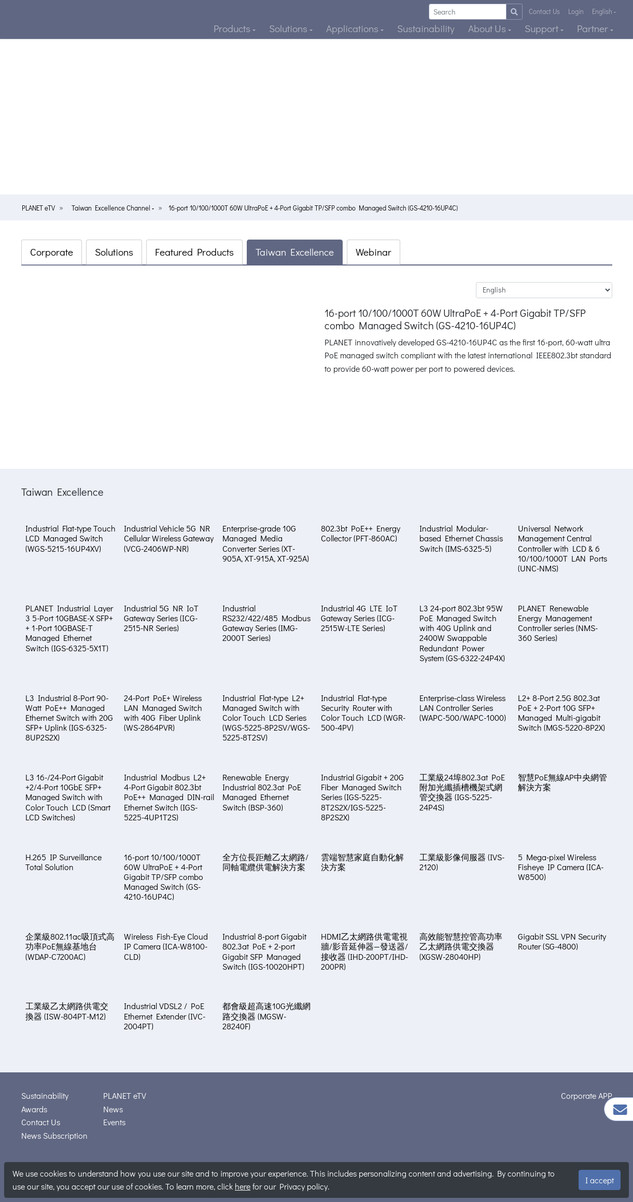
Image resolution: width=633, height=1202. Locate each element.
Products (233, 28)
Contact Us (544, 11)
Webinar (373, 251)
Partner (593, 28)
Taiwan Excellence (295, 251)
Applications (353, 28)
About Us (488, 28)
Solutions (289, 28)
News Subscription (54, 1135)
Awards (34, 1108)
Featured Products (194, 251)
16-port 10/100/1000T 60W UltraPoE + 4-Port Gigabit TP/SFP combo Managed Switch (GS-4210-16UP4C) (313, 208)
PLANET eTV (38, 208)
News (113, 1108)
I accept (599, 1180)
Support (542, 28)
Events (114, 1121)
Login (576, 11)
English (603, 11)
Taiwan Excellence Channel (112, 208)
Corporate (51, 251)
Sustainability (426, 28)
